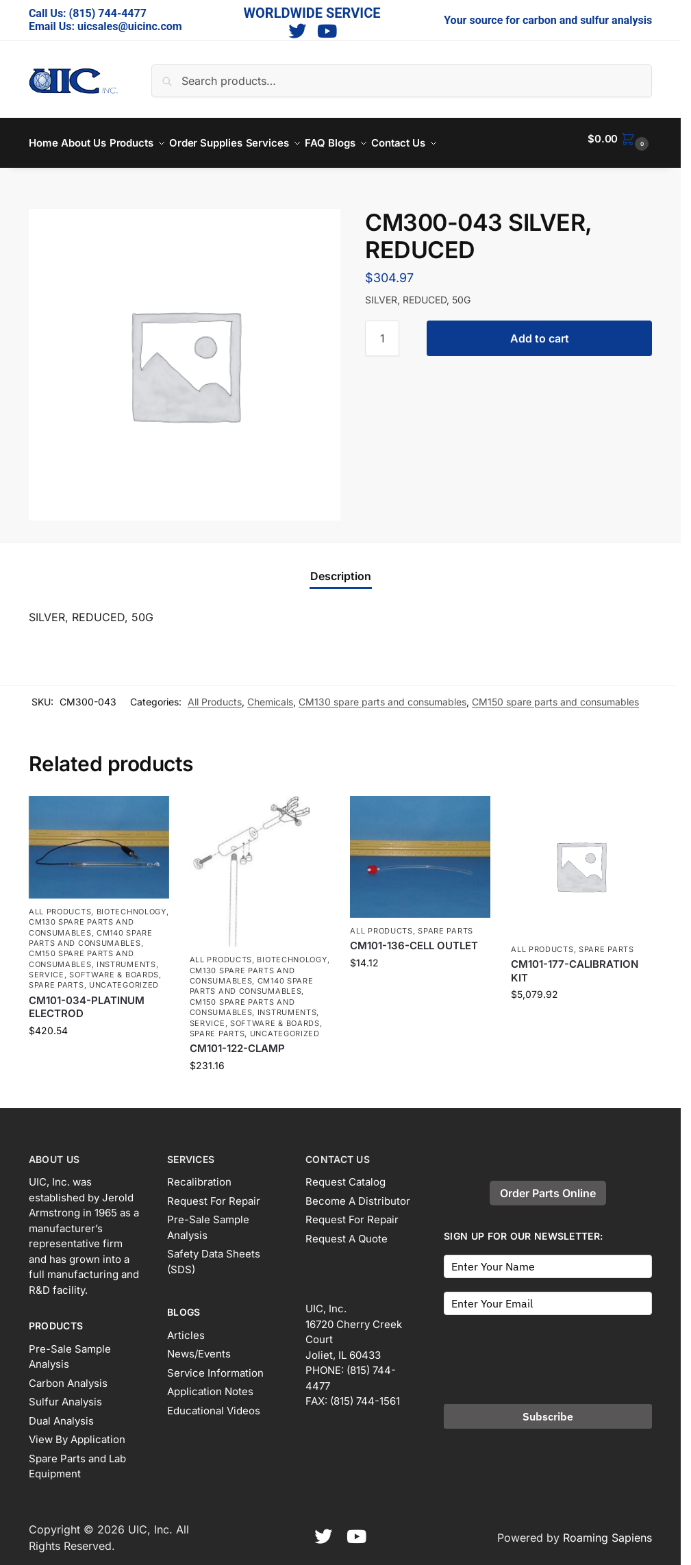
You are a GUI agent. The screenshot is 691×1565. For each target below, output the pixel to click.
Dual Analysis (61, 1413)
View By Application (77, 1431)
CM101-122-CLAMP (237, 1040)
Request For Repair (213, 1193)
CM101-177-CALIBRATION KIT (574, 963)
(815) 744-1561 (365, 1393)
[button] (620, 139)
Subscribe (548, 1409)
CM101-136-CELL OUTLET (414, 937)
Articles (186, 1327)
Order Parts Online (548, 1185)
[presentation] (548, 1348)
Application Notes (210, 1383)
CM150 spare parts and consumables (555, 694)
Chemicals (270, 694)
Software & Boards (114, 967)
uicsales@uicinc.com (129, 26)
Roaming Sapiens (607, 1530)
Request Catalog (345, 1174)
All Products (215, 694)
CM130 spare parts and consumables (382, 694)
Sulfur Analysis (65, 1394)
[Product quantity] (382, 331)
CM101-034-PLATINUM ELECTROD (87, 999)
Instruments (126, 957)
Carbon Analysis (68, 1375)
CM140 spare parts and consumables (91, 930)
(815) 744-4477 (108, 13)
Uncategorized (124, 977)
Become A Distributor (357, 1193)
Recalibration (199, 1174)
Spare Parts (56, 977)
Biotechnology (131, 904)
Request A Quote (346, 1231)
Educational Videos (213, 1403)
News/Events (199, 1346)
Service (46, 967)
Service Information (215, 1365)
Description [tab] (340, 568)
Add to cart (539, 331)
